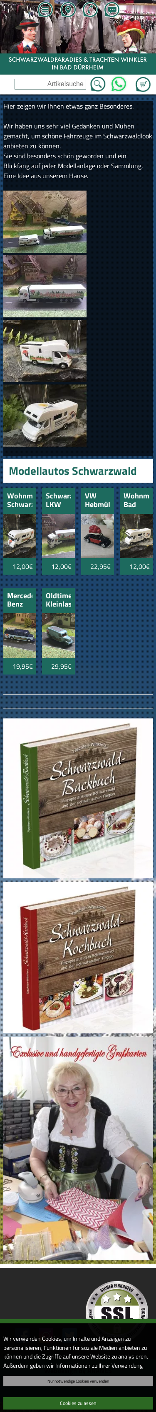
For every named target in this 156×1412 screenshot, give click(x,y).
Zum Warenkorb (143, 80)
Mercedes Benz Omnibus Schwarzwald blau (19, 600)
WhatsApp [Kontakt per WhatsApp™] (118, 82)
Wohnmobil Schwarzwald (19, 501)
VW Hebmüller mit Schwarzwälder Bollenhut (97, 501)
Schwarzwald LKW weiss (58, 501)
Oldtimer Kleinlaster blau (58, 600)
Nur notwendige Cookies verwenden (78, 1381)
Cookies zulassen (78, 1403)
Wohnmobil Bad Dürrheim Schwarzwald (136, 501)
